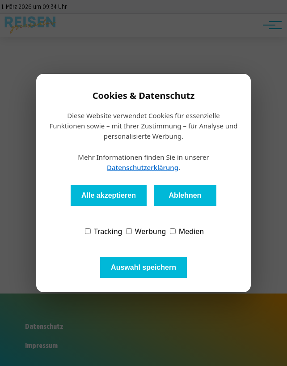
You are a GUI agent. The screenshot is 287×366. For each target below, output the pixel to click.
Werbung (146, 231)
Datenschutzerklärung (142, 167)
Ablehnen (185, 195)
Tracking (103, 231)
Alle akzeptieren (108, 195)
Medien (187, 231)
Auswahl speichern (143, 267)
